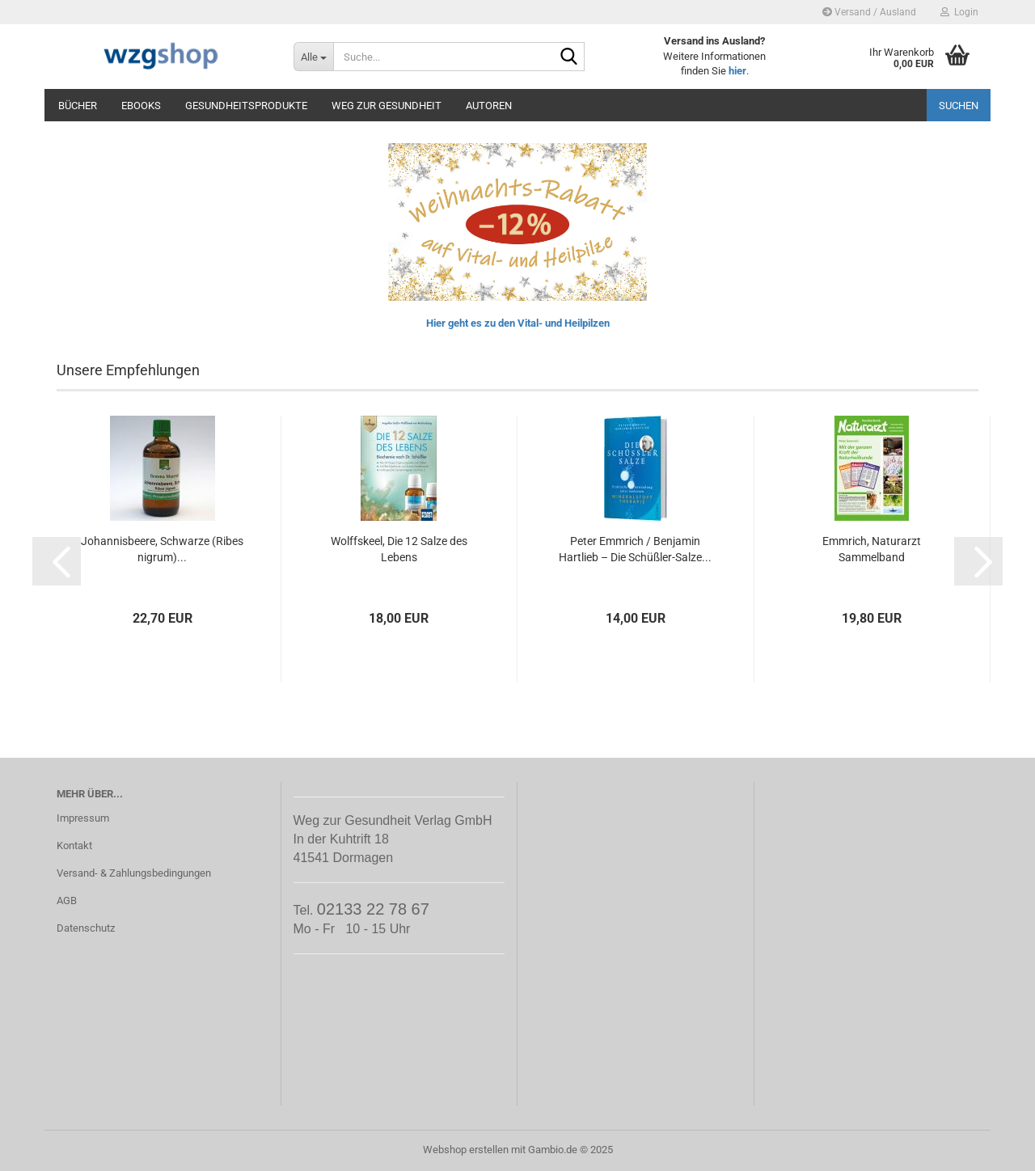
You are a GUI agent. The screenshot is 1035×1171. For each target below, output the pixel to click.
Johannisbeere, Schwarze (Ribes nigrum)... (162, 549)
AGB (67, 900)
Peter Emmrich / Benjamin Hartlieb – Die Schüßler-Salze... (635, 549)
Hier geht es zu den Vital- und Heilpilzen (518, 323)
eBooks (141, 105)
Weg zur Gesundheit (386, 105)
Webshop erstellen (466, 1150)
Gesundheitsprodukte (246, 105)
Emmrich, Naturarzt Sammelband (871, 549)
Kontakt (74, 845)
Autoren (489, 105)
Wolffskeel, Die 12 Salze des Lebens (399, 549)
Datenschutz (86, 928)
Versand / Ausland (869, 12)
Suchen (958, 105)
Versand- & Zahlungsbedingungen (134, 873)
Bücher (77, 105)
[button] (56, 561)
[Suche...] (313, 56)
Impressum (83, 818)
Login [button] (959, 12)
